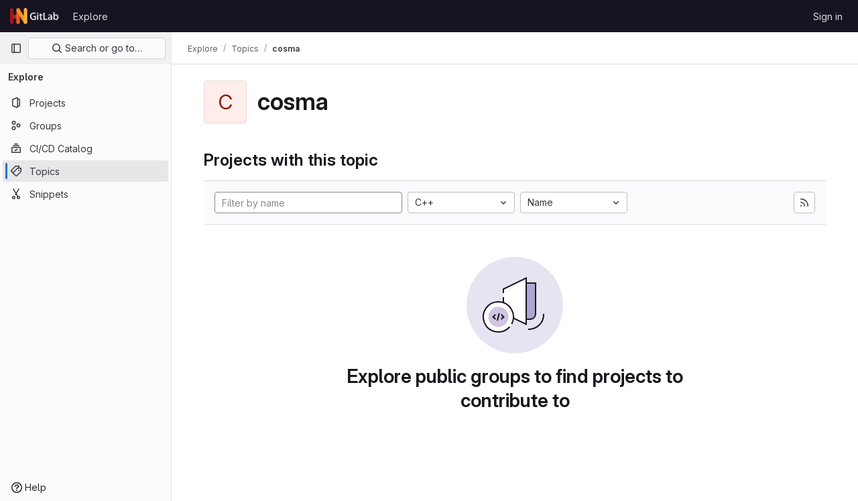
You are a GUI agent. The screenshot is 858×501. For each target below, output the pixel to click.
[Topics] (85, 171)
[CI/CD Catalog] (85, 148)
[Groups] (85, 125)
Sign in (828, 16)
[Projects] (85, 102)
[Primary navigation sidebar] (16, 48)
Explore (90, 16)
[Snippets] (85, 194)
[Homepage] (34, 16)
